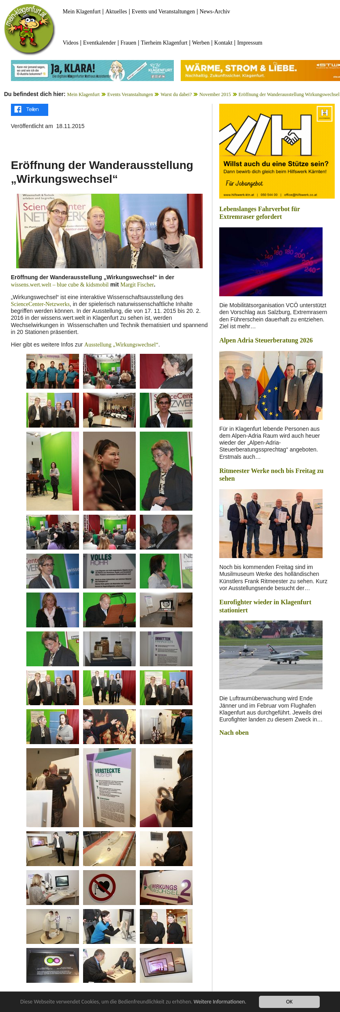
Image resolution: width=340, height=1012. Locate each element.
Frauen (128, 43)
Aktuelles (116, 12)
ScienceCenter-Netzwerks (40, 304)
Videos (71, 43)
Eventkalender (99, 43)
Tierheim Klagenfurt (164, 43)
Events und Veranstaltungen (163, 12)
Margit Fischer (137, 285)
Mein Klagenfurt (82, 12)
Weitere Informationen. (220, 1001)
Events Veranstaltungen (130, 94)
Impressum (249, 43)
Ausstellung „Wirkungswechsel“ (121, 345)
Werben (201, 43)
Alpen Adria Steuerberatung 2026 (266, 340)
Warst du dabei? (176, 94)
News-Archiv (214, 12)
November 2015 (215, 94)
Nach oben (233, 732)
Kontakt (223, 43)
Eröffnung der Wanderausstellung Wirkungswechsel (289, 94)
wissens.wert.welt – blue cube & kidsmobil (60, 285)
